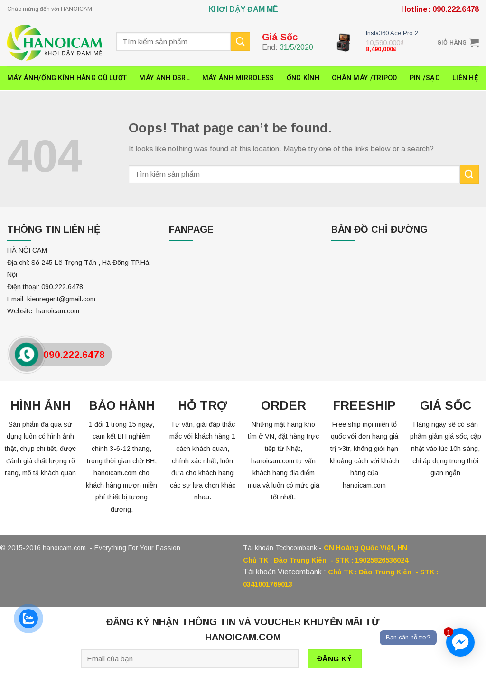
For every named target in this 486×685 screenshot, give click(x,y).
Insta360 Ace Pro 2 (392, 33)
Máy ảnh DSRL (164, 78)
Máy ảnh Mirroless (238, 78)
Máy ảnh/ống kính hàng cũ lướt (67, 78)
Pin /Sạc (425, 78)
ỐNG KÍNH (303, 78)
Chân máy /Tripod (364, 78)
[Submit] (469, 174)
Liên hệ (465, 78)
